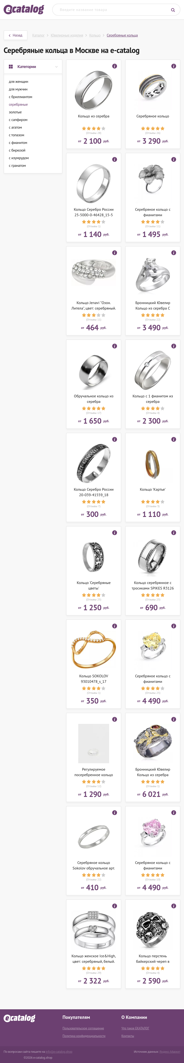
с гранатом (17, 165)
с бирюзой (17, 150)
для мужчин (18, 89)
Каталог (38, 35)
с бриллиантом (20, 96)
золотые (15, 112)
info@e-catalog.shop (59, 1051)
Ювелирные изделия (67, 35)
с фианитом (18, 142)
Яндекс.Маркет (169, 1051)
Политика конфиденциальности (83, 1036)
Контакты (128, 1036)
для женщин (18, 81)
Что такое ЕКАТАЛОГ (135, 1028)
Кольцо (94, 35)
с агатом (15, 127)
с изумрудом (19, 157)
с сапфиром (18, 119)
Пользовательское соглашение (83, 1028)
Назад (15, 35)
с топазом (16, 134)
